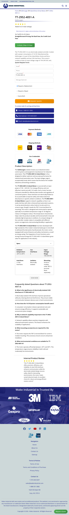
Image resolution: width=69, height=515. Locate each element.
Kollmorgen (24, 11)
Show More (34, 278)
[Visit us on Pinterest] (40, 429)
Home (17, 11)
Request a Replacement (24, 86)
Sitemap (34, 455)
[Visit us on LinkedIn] (44, 429)
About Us (34, 448)
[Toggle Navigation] (66, 5)
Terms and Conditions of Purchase (34, 467)
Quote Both (21, 96)
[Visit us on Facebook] (24, 429)
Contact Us (34, 451)
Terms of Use (34, 464)
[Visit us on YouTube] (35, 429)
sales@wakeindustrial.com (26, 1)
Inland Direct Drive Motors (38, 11)
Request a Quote (61, 511)
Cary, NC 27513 (34, 493)
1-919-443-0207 (4, 1)
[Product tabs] (34, 243)
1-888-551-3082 (13, 1)
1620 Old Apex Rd (34, 490)
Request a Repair (22, 91)
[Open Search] (62, 5)
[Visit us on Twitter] (29, 429)
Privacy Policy (34, 470)
